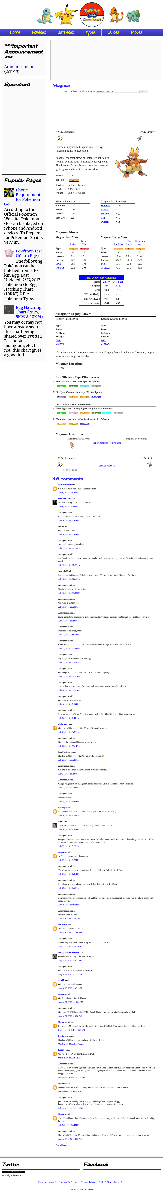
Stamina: (105, 205)
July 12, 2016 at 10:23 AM (69, 565)
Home (15, 33)
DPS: (58, 264)
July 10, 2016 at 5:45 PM (68, 534)
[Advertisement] (105, 59)
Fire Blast (118, 244)
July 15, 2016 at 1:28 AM (68, 662)
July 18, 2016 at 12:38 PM (69, 690)
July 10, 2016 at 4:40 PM (68, 520)
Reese (61, 821)
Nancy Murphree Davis (69, 952)
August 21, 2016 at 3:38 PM (70, 1016)
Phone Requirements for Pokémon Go (23, 197)
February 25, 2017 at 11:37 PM (71, 1108)
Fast (106, 285)
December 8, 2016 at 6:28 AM (70, 1091)
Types (91, 33)
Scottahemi (63, 1036)
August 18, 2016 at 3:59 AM (70, 988)
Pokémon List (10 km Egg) (29, 253)
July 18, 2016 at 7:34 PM (68, 704)
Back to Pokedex (107, 465)
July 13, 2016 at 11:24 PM (69, 648)
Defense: (105, 213)
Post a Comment (63, 1145)
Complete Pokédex (88, 1182)
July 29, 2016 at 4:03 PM (68, 905)
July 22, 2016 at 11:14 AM (69, 746)
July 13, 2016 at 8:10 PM (68, 635)
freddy (61, 1050)
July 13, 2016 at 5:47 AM (68, 621)
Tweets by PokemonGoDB (13, 1175)
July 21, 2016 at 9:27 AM (68, 732)
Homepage (42, 1182)
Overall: (105, 222)
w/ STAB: (60, 268)
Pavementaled (64, 485)
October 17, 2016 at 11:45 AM (71, 1044)
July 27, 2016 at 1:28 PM (68, 860)
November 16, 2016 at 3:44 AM (71, 1077)
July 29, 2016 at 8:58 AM (68, 888)
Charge (118, 285)
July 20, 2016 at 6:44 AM (68, 718)
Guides (113, 33)
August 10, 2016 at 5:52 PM (70, 960)
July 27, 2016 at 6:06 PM (68, 874)
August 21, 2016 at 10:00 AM (70, 1002)
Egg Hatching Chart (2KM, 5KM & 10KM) (29, 312)
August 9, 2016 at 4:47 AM (69, 946)
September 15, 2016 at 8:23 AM (71, 1030)
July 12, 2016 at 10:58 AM (69, 579)
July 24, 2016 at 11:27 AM (69, 788)
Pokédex (39, 33)
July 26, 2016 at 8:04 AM (68, 815)
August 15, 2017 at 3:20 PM (70, 1139)
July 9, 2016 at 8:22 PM (68, 506)
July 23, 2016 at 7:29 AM (68, 760)
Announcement (19, 66)
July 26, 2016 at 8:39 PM (68, 829)
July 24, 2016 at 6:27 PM (68, 801)
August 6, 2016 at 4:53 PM (69, 919)
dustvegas (63, 808)
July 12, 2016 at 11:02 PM (69, 593)
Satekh (61, 980)
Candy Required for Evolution (107, 443)
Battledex (66, 33)
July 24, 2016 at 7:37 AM (68, 774)
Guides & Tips (104, 1182)
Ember (73, 244)
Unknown (63, 852)
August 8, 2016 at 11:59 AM (70, 933)
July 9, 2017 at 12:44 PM (68, 1125)
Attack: (105, 209)
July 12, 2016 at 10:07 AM (69, 548)
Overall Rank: (92, 303)
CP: (103, 217)
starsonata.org (65, 499)
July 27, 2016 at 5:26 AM (68, 846)
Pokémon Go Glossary (68, 1182)
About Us (53, 1182)
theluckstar (63, 724)
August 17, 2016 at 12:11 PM (70, 974)
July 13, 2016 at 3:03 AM (68, 607)
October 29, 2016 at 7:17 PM (70, 1058)
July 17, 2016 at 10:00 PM (69, 676)
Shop (123, 1182)
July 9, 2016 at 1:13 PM (68, 493)
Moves (136, 33)
